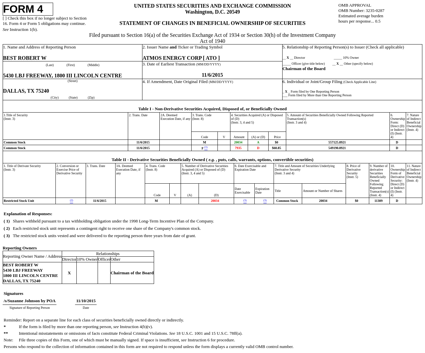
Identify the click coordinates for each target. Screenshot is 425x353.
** (6, 333)
